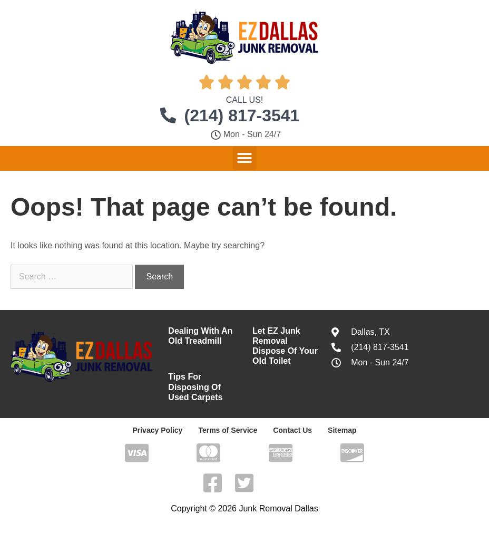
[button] (245, 158)
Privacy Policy (157, 430)
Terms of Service (227, 430)
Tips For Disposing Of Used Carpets (195, 386)
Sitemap (342, 430)
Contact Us (292, 430)
